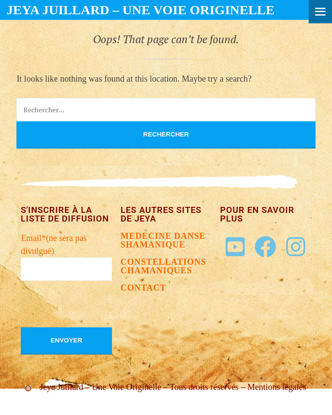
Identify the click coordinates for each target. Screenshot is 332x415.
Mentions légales (276, 387)
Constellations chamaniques (163, 266)
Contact (143, 287)
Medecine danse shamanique (163, 240)
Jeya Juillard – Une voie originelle (140, 10)
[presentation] (86, 310)
